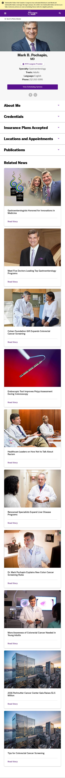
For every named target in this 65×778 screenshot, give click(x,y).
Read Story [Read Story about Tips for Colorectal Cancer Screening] (13, 762)
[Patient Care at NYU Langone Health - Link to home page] (32, 13)
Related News (15, 163)
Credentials (13, 117)
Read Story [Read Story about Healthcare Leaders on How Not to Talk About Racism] (13, 463)
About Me (12, 106)
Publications (14, 150)
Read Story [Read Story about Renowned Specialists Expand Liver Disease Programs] (13, 523)
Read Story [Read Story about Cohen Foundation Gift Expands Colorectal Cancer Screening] (13, 342)
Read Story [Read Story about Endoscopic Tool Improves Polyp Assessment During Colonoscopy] (13, 402)
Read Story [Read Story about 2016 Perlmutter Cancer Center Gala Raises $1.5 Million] (13, 704)
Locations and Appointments (28, 139)
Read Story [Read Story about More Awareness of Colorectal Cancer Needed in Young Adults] (13, 643)
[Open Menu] (5, 13)
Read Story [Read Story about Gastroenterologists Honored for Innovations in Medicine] (13, 221)
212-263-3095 (36, 79)
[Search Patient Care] (60, 13)
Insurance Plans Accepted (26, 128)
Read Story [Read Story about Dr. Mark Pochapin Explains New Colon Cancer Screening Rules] (13, 583)
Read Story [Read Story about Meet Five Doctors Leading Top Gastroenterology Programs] (13, 282)
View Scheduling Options (32, 87)
